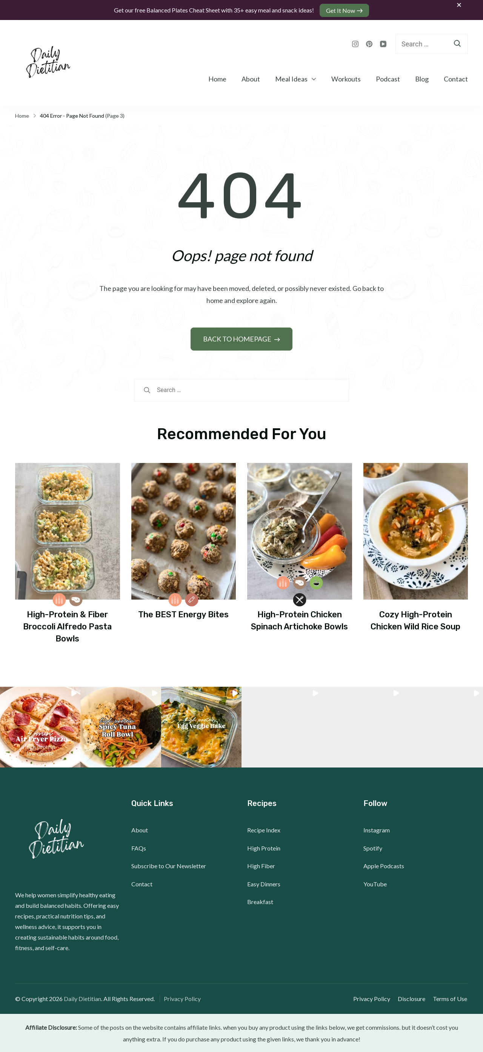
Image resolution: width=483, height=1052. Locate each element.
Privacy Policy (182, 997)
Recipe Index (263, 829)
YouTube (375, 883)
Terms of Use (451, 997)
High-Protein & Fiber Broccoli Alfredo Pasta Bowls (67, 626)
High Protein (263, 847)
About (251, 78)
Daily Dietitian (82, 997)
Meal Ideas (291, 78)
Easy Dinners (263, 883)
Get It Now (340, 9)
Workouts (346, 78)
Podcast (388, 78)
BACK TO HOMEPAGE (237, 338)
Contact (456, 78)
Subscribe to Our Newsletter (168, 865)
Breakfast (260, 900)
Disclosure (412, 997)
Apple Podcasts (383, 865)
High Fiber (261, 865)
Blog (422, 78)
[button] (40, 726)
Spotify (372, 847)
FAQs (138, 847)
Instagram (376, 829)
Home (217, 78)
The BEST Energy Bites (183, 613)
